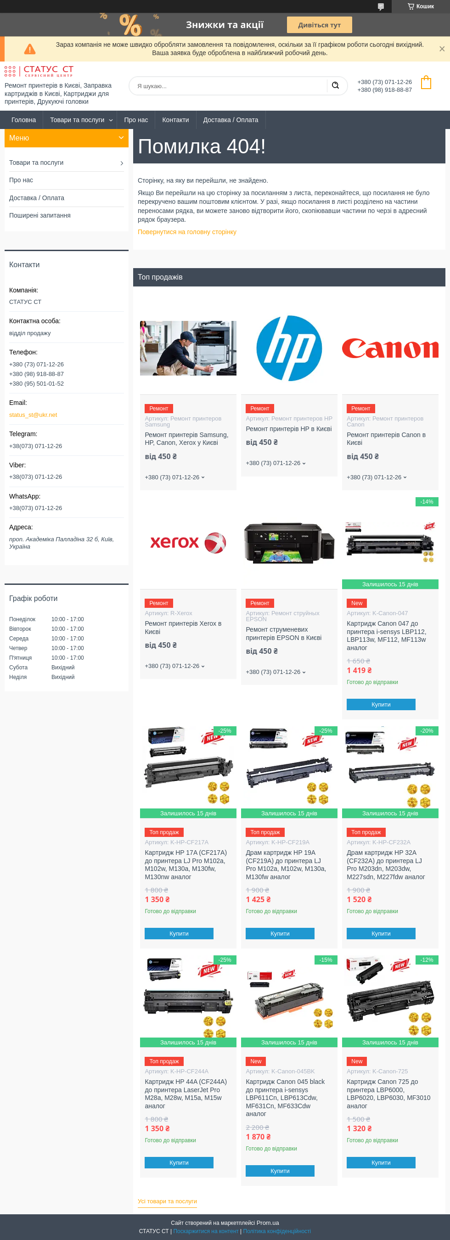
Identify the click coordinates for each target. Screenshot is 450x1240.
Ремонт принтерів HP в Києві (289, 428)
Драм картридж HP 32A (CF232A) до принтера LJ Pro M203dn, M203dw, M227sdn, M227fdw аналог (386, 865)
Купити (381, 704)
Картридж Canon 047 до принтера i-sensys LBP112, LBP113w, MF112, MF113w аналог (386, 635)
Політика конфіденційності (277, 1231)
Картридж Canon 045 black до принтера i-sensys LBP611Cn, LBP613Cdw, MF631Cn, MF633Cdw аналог (285, 1097)
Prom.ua (268, 1222)
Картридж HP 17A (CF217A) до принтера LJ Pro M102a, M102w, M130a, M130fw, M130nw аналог (186, 865)
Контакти (175, 119)
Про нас (136, 119)
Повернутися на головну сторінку (187, 232)
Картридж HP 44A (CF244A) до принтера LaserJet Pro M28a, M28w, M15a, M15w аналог (186, 1094)
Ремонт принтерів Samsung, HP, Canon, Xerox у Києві (186, 439)
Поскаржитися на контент (205, 1231)
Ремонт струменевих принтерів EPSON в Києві (283, 633)
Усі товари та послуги (167, 1201)
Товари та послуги (77, 119)
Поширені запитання (40, 215)
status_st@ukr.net (33, 414)
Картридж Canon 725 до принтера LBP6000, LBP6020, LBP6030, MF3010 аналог (388, 1094)
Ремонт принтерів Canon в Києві (386, 439)
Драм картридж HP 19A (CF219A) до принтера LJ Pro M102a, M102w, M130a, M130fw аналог (286, 865)
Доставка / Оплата (231, 119)
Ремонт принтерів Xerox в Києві (183, 627)
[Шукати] (335, 85)
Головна (23, 119)
